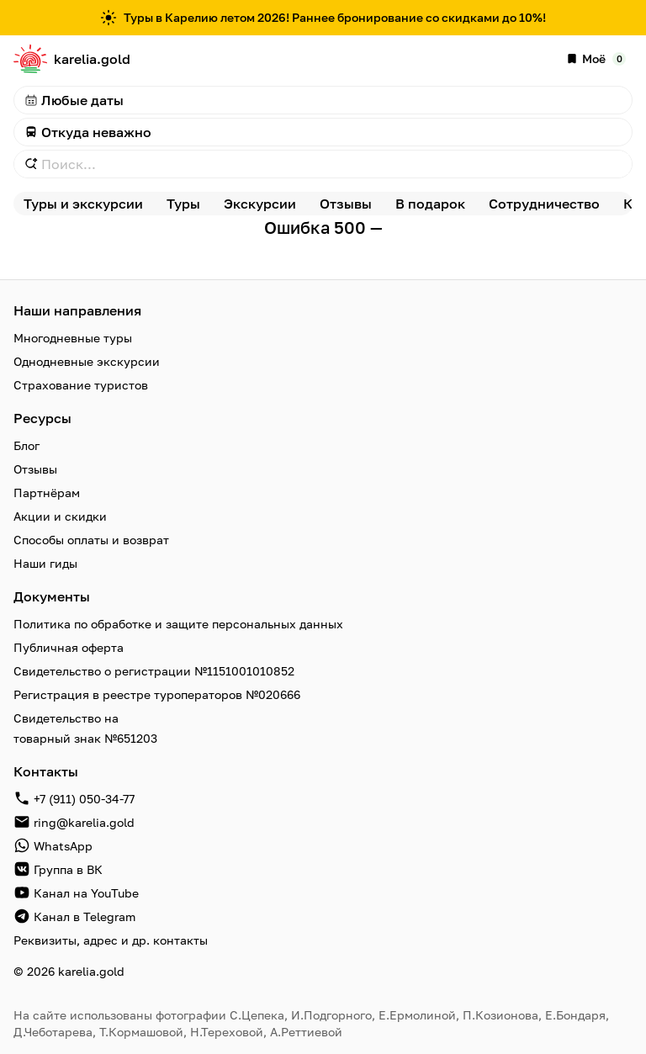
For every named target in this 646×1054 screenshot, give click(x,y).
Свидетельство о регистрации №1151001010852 (153, 671)
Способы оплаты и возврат (91, 539)
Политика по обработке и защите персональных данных (178, 624)
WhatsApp (63, 846)
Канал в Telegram (84, 916)
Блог (26, 445)
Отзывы (35, 469)
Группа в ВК (68, 869)
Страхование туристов (80, 385)
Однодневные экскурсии (86, 361)
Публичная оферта (68, 647)
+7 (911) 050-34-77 (84, 799)
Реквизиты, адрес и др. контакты (110, 940)
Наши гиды (45, 563)
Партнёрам (46, 492)
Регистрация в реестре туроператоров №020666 (156, 694)
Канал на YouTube (86, 893)
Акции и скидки (60, 516)
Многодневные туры (72, 338)
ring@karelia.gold (84, 822)
